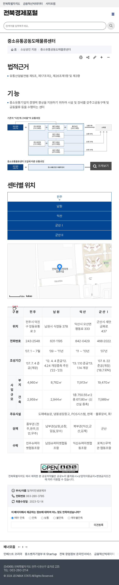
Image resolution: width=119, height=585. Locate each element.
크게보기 (103, 166)
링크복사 (94, 57)
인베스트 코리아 (13, 554)
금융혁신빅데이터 (33, 3)
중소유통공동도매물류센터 (55, 49)
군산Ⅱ (59, 235)
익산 (59, 216)
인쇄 (81, 57)
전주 (59, 197)
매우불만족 (77, 517)
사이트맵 (50, 3)
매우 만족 (19, 517)
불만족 (60, 517)
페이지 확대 (101, 57)
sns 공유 (87, 57)
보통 (46, 517)
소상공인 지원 (29, 49)
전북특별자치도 (11, 3)
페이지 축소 (108, 57)
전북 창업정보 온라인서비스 (76, 554)
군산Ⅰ (59, 225)
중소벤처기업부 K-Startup (41, 554)
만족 (34, 517)
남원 (59, 206)
